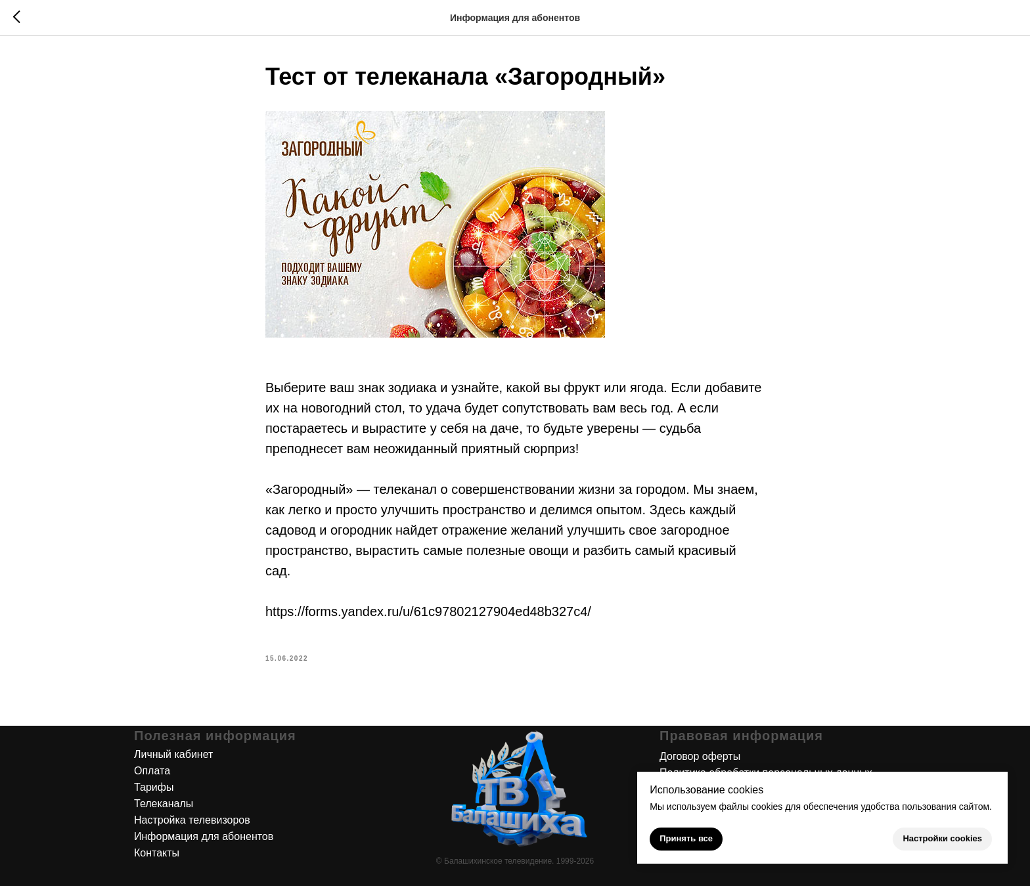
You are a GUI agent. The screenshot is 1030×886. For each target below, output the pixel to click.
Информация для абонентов (203, 836)
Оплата (152, 770)
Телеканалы (163, 803)
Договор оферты (700, 756)
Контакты (156, 852)
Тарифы (153, 787)
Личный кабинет (173, 754)
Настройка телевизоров (192, 820)
